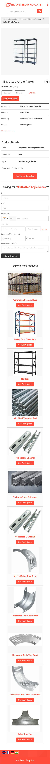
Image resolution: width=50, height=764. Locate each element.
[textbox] (20, 92)
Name (3, 193)
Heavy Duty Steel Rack (25, 339)
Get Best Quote (25, 305)
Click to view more (8, 131)
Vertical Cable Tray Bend (25, 576)
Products (13, 19)
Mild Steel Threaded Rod (25, 418)
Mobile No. (5, 214)
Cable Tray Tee (25, 734)
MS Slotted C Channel (25, 537)
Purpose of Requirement (10, 234)
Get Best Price (10, 99)
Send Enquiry (25, 760)
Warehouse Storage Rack (25, 300)
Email (3, 203)
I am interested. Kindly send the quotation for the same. (25, 249)
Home (5, 19)
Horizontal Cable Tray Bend (25, 655)
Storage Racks (34, 19)
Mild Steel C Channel (25, 458)
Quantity (4, 224)
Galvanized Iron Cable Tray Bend (25, 695)
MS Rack (25, 379)
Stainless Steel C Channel (25, 497)
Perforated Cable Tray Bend (25, 616)
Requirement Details (9, 244)
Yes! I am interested (25, 176)
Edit (32, 93)
